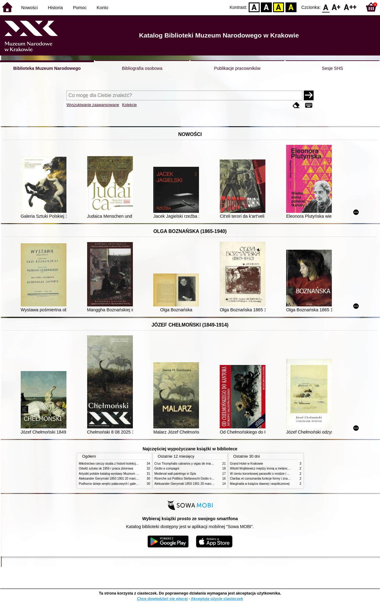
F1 (336, 6)
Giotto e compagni (166, 468)
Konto (102, 7)
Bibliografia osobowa (142, 68)
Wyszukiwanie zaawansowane (92, 104)
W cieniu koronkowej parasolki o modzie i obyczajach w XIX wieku (275, 473)
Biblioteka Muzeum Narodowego (46, 68)
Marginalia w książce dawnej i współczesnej (260, 483)
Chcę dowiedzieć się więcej (162, 598)
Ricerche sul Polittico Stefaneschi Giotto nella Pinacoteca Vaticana (199, 478)
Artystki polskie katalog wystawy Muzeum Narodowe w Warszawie (124, 473)
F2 (350, 6)
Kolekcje (129, 104)
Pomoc (80, 7)
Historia (55, 7)
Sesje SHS (332, 68)
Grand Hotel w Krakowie (246, 463)
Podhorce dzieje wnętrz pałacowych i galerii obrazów (115, 483)
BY (291, 6)
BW (266, 6)
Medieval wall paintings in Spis (175, 473)
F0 (326, 6)
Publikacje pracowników (237, 68)
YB (278, 6)
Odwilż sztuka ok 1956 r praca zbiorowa (106, 468)
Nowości (29, 7)
